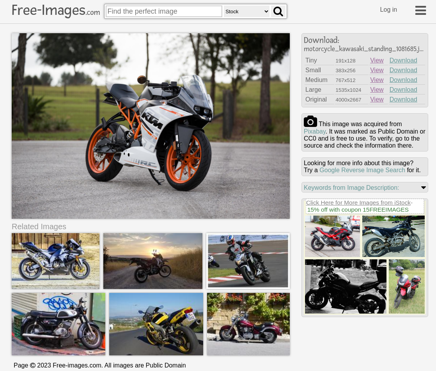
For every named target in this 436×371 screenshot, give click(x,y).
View (376, 60)
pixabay (315, 131)
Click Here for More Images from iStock (358, 202)
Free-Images (56, 10)
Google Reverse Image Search (362, 170)
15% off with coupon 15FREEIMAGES (358, 209)
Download (403, 60)
